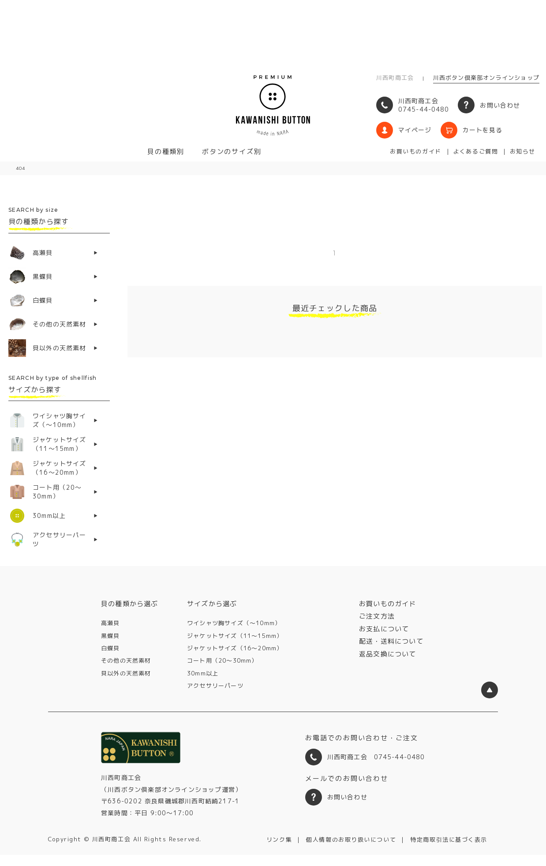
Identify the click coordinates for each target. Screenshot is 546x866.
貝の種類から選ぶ (129, 603)
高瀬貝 (110, 623)
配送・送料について (391, 641)
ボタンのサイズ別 (231, 151)
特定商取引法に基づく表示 (448, 840)
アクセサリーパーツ (215, 686)
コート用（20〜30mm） (222, 660)
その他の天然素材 (126, 660)
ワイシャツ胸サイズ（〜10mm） (234, 623)
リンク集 (279, 840)
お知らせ (522, 151)
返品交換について (387, 654)
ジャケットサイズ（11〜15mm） (235, 636)
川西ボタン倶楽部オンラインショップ (486, 78)
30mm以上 (202, 673)
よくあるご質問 (475, 151)
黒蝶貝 (110, 636)
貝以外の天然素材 (126, 673)
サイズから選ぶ (212, 603)
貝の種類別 (165, 151)
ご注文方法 (377, 616)
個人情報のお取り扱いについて (351, 840)
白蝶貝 (110, 648)
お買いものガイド (415, 151)
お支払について (384, 629)
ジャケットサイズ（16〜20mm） (235, 648)
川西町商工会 (395, 78)
